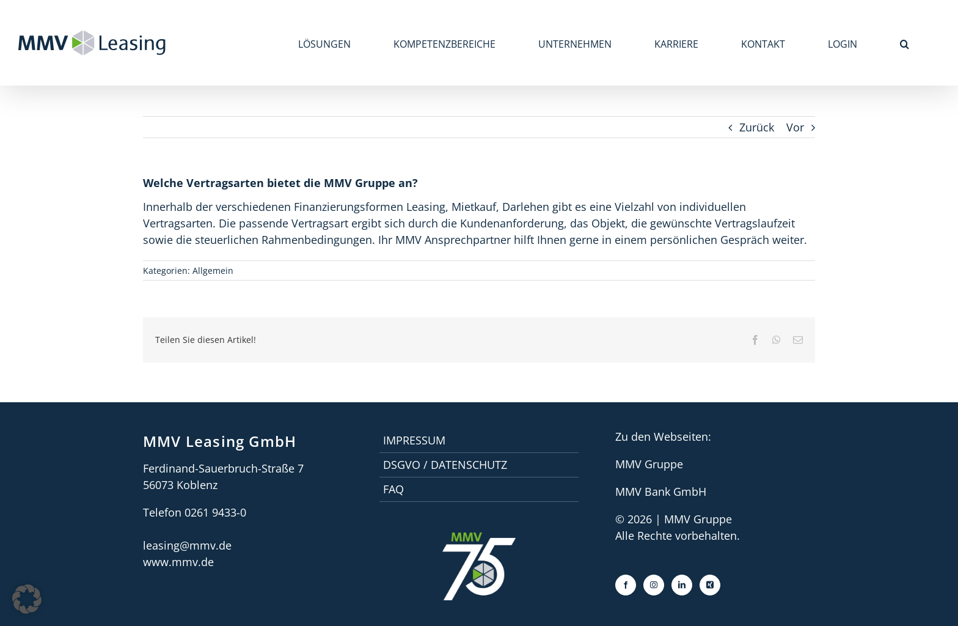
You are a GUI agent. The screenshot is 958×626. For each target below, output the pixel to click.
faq (393, 489)
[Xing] (710, 585)
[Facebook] (625, 585)
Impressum (414, 440)
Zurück (756, 127)
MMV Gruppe (649, 464)
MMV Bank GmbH (660, 491)
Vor (795, 127)
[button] (904, 43)
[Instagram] (653, 585)
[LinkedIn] (681, 585)
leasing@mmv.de (187, 545)
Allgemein (212, 270)
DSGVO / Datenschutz (445, 464)
